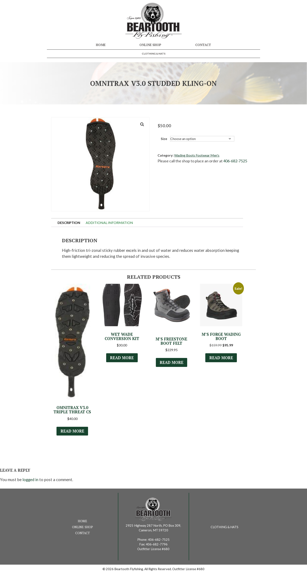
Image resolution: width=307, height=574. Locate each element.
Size (164, 139)
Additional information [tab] (109, 223)
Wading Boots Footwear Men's (196, 155)
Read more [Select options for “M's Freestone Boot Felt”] (171, 362)
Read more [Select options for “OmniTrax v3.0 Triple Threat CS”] (72, 431)
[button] (142, 124)
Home (101, 45)
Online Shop (150, 45)
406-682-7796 (157, 545)
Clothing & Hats (153, 53)
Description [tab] (69, 223)
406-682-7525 (235, 161)
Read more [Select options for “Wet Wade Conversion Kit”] (122, 358)
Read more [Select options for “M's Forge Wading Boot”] (221, 358)
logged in (30, 480)
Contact (203, 45)
